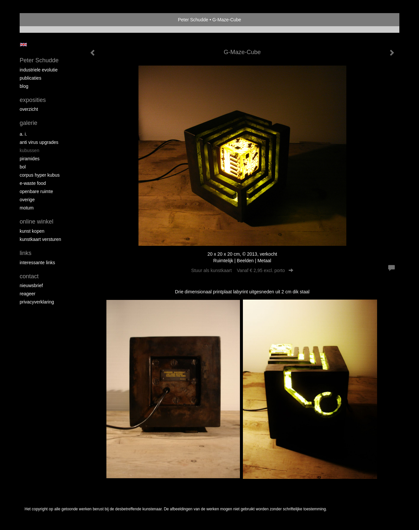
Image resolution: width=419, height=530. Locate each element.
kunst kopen (32, 231)
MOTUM (27, 207)
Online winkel (36, 221)
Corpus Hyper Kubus (40, 175)
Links (25, 253)
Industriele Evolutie (39, 69)
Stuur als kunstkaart (242, 270)
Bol (23, 166)
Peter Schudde (193, 19)
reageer (27, 293)
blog (24, 86)
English (23, 45)
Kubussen (29, 150)
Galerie (28, 123)
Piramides (30, 158)
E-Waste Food (33, 183)
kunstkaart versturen (40, 239)
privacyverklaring (37, 301)
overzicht (29, 109)
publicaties (30, 78)
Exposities (33, 100)
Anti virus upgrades (39, 142)
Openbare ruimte (36, 191)
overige (27, 199)
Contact (29, 276)
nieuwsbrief (31, 285)
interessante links (37, 262)
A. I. (23, 134)
